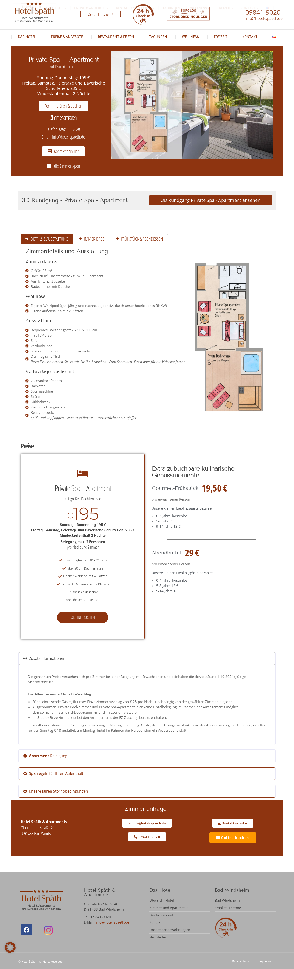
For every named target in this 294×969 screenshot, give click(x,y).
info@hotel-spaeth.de (264, 18)
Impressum (265, 961)
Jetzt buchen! (100, 14)
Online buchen (83, 617)
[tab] (47, 239)
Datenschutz (240, 961)
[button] (147, 658)
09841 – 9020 (70, 129)
